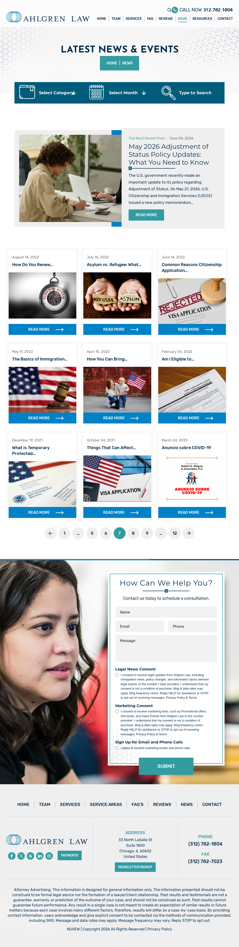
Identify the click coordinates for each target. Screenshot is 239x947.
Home (101, 19)
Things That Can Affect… (111, 447)
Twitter (21, 856)
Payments (69, 855)
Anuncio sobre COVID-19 (186, 447)
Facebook (12, 856)
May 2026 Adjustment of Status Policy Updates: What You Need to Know (169, 154)
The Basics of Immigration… (39, 359)
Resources (202, 19)
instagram (49, 856)
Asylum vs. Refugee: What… (114, 264)
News (182, 19)
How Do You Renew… (32, 264)
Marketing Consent (134, 706)
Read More (146, 215)
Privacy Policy (160, 929)
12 (174, 533)
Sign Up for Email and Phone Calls (149, 742)
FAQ (150, 19)
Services (134, 19)
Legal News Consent (135, 669)
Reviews (166, 19)
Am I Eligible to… (178, 359)
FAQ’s (138, 804)
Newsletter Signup (135, 867)
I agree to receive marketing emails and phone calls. (156, 748)
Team (116, 19)
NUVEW (73, 929)
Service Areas (106, 804)
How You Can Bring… (107, 359)
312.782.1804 (218, 8)
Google (30, 856)
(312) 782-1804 (205, 844)
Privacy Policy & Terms (181, 697)
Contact (225, 19)
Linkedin (40, 856)
